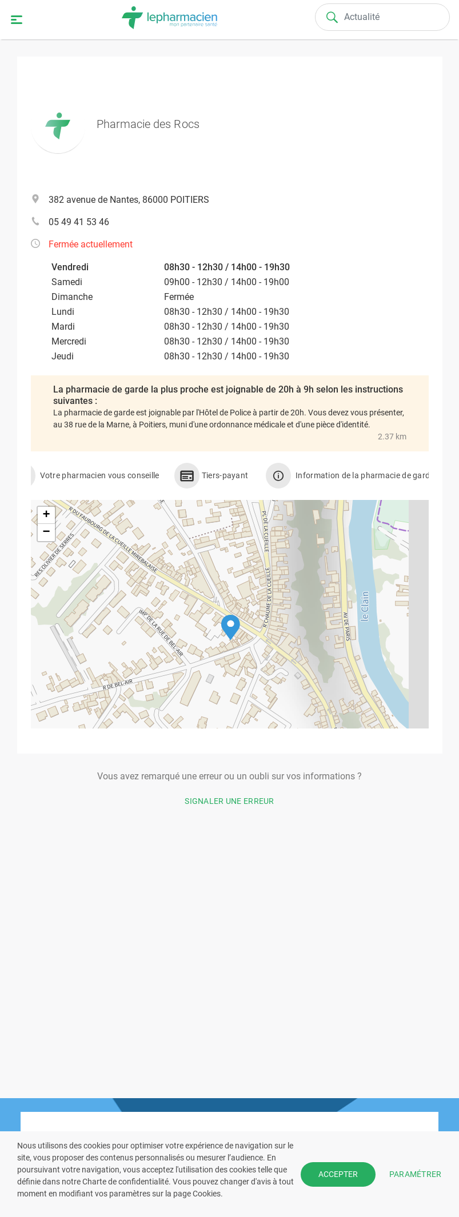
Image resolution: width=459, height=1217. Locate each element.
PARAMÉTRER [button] (415, 1173)
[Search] (382, 17)
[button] (230, 627)
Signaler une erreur (229, 801)
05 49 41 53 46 (79, 222)
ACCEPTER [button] (338, 1174)
